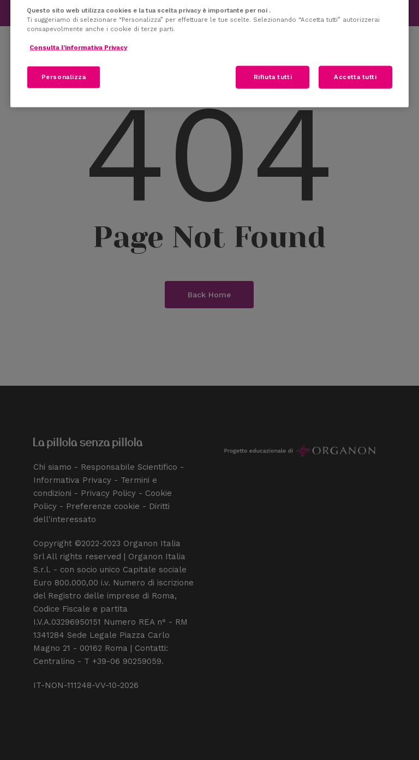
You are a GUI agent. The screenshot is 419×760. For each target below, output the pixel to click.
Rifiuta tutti (273, 77)
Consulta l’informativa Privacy (78, 47)
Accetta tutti (355, 77)
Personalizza (63, 77)
